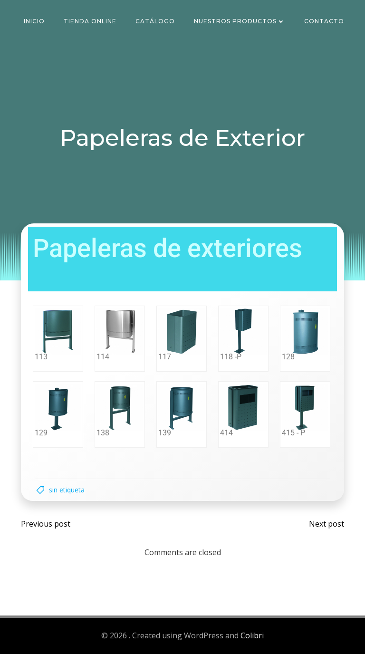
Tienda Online (90, 21)
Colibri (252, 635)
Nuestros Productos (239, 21)
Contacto (324, 21)
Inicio (34, 21)
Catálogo (155, 21)
